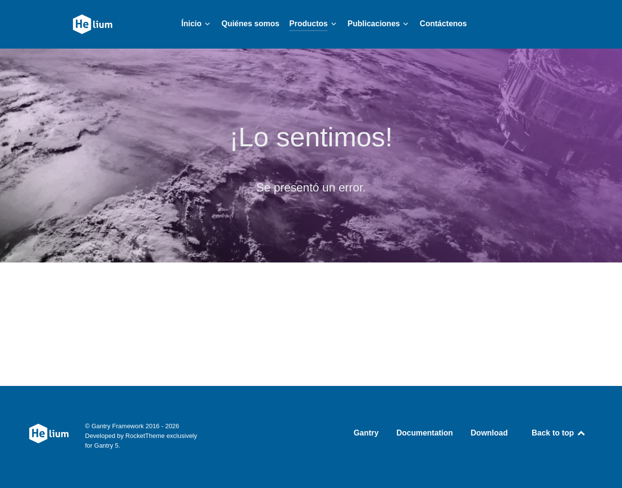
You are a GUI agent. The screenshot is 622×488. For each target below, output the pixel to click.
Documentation (425, 433)
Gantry (366, 433)
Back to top (559, 433)
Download (489, 433)
